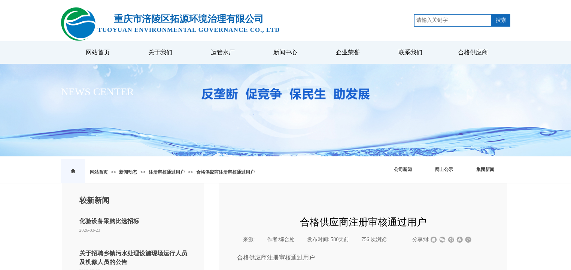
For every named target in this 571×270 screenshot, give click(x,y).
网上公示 (444, 169)
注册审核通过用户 (167, 172)
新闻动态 (128, 172)
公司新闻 (403, 169)
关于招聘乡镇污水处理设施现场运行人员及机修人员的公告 (133, 257)
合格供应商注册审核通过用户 (225, 172)
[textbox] (453, 20)
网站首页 (99, 172)
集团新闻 (485, 169)
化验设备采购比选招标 (109, 221)
